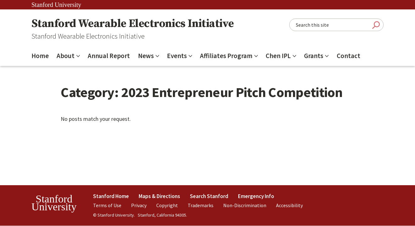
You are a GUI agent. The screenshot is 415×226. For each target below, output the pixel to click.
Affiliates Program (226, 55)
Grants (313, 55)
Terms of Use (107, 205)
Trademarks (200, 205)
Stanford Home (111, 196)
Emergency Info (256, 196)
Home (40, 55)
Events (177, 55)
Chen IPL (278, 55)
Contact (348, 55)
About (66, 55)
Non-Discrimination (244, 205)
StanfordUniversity (54, 203)
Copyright (167, 205)
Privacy (139, 205)
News (146, 55)
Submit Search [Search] (376, 25)
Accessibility (289, 205)
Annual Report (109, 55)
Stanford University (56, 5)
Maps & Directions (159, 196)
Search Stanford (209, 196)
